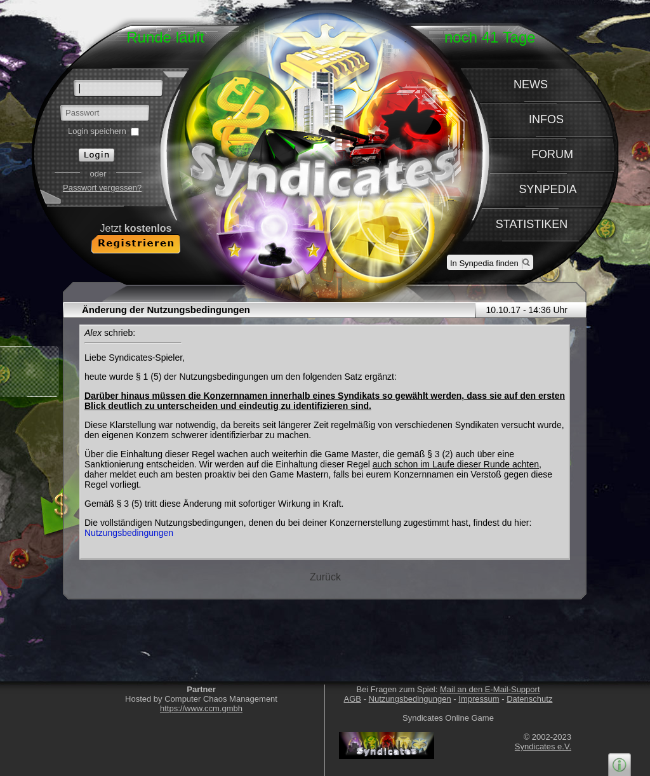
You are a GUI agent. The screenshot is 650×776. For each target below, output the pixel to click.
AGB (352, 699)
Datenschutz (529, 699)
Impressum (478, 699)
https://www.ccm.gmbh (201, 708)
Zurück (325, 577)
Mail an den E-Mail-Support (490, 689)
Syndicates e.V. (543, 746)
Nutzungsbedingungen (128, 533)
